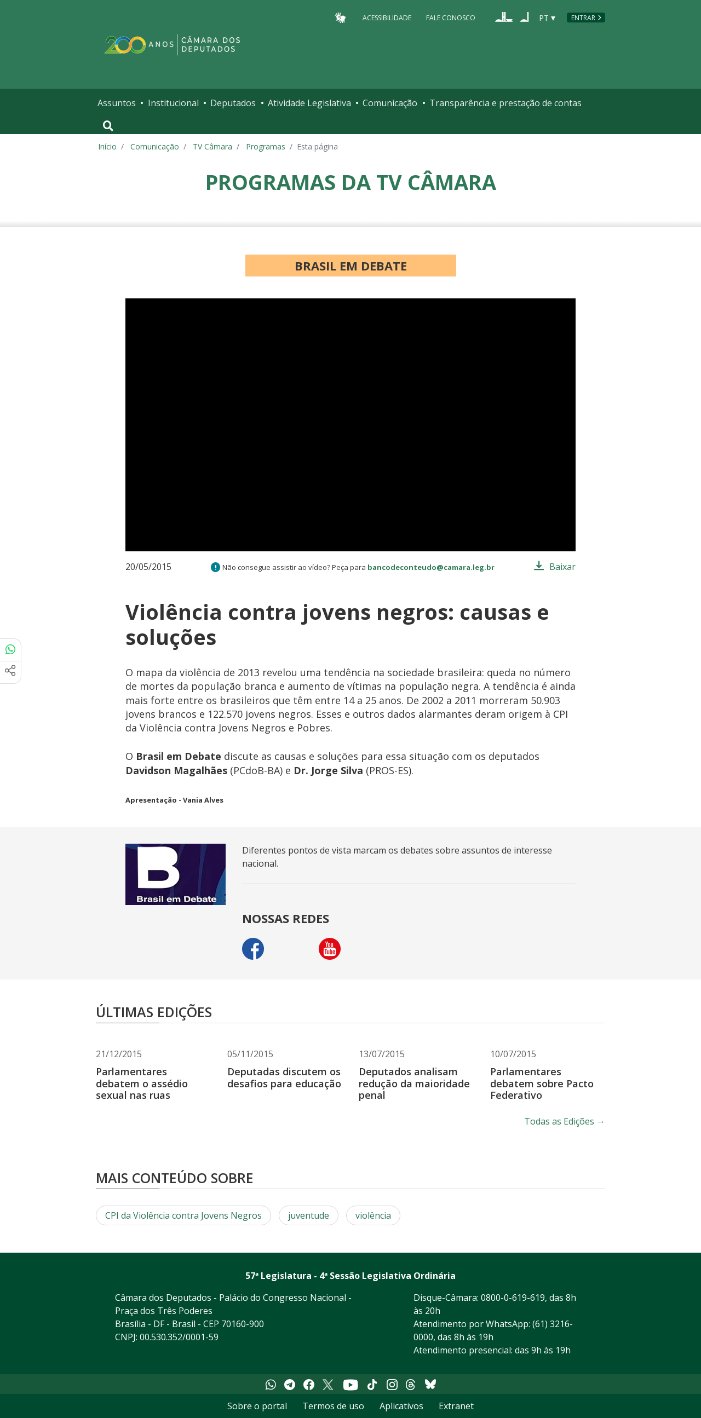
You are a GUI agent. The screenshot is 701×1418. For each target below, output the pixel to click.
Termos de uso (333, 1406)
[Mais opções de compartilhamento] (10, 672)
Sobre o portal (257, 1406)
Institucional (173, 103)
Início (107, 146)
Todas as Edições (564, 1121)
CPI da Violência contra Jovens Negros (183, 1215)
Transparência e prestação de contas (505, 103)
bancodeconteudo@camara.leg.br (431, 567)
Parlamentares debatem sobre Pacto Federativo (542, 1083)
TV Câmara (212, 146)
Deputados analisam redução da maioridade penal (414, 1083)
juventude (308, 1215)
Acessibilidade (387, 17)
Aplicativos (401, 1406)
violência (373, 1215)
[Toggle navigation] (108, 126)
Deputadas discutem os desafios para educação (284, 1077)
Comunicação (390, 103)
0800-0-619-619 (513, 1298)
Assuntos (116, 103)
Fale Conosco (450, 17)
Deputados (233, 103)
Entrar (583, 17)
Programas (265, 146)
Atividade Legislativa (309, 103)
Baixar (562, 567)
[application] (350, 424)
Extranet (456, 1406)
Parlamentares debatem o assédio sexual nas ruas (142, 1083)
